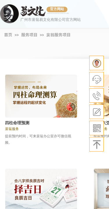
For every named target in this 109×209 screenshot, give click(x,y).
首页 (8, 34)
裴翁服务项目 (58, 34)
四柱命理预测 (17, 123)
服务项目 (29, 34)
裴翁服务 (12, 129)
